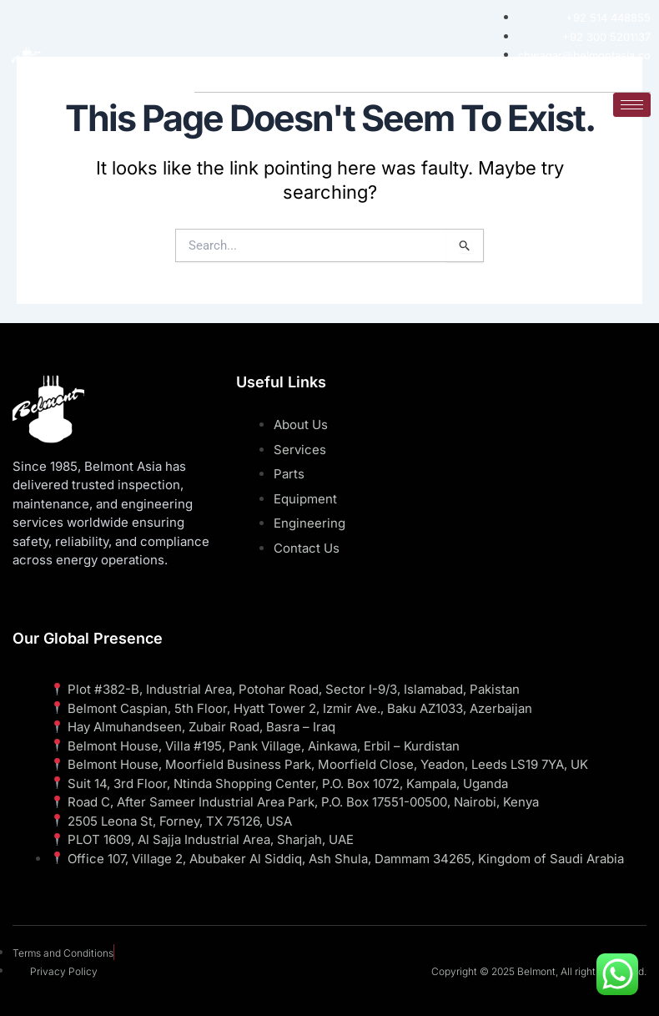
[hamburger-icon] (632, 104)
